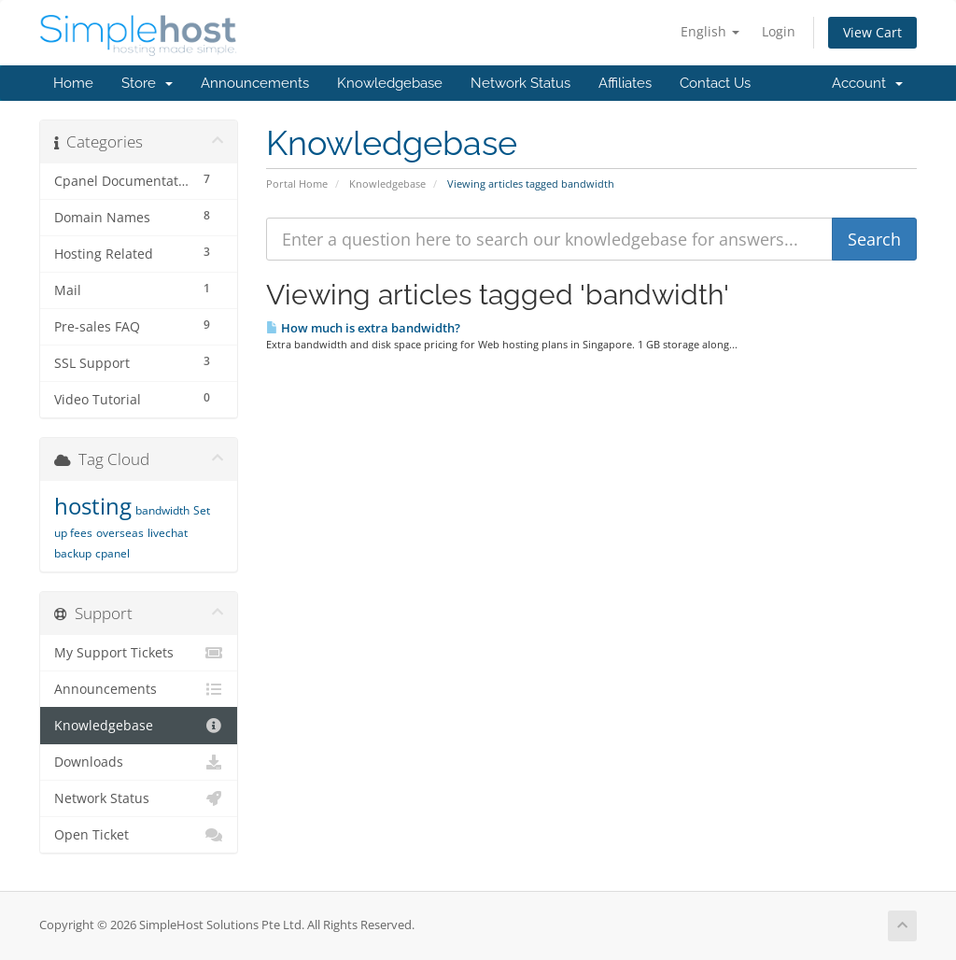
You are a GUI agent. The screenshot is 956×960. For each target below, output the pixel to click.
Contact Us (715, 83)
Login (778, 31)
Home (73, 83)
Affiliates (625, 83)
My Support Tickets (138, 653)
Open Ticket (138, 835)
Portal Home (297, 183)
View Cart (872, 32)
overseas (120, 533)
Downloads (138, 762)
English (710, 31)
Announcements (255, 83)
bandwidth (162, 510)
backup (72, 553)
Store (147, 83)
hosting (93, 505)
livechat (168, 533)
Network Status (520, 83)
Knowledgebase (390, 83)
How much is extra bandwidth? (363, 327)
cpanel (112, 553)
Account (867, 83)
